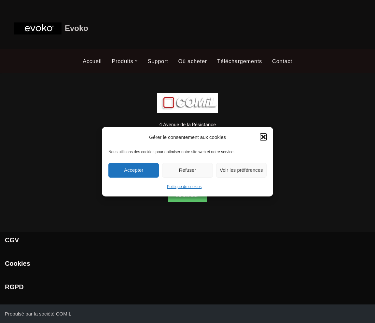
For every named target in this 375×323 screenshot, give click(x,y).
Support (158, 61)
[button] (263, 137)
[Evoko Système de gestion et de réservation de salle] (51, 28)
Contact (282, 61)
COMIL (64, 313)
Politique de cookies (184, 186)
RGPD (14, 286)
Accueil (92, 61)
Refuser (187, 170)
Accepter (133, 170)
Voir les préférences (241, 170)
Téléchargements (239, 61)
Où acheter (192, 61)
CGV (12, 240)
